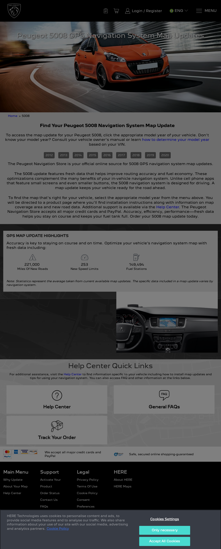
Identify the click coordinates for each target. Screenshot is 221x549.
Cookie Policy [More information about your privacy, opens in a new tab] (58, 534)
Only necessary (165, 536)
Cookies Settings (164, 525)
